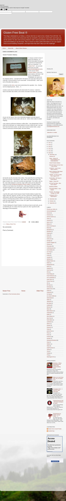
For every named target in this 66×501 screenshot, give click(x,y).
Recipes (49, 338)
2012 (49, 148)
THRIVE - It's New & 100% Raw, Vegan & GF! (55, 175)
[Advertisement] (23, 278)
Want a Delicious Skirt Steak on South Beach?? (55, 172)
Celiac (48, 235)
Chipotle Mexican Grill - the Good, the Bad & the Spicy (58, 402)
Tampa (48, 349)
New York (49, 318)
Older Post (40, 291)
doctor (48, 266)
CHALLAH (49, 238)
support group (50, 347)
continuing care (50, 248)
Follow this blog (55, 461)
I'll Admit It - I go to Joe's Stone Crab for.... (55, 169)
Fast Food (49, 270)
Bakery (8, 224)
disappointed (50, 264)
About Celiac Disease (21, 48)
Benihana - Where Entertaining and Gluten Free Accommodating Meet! (57, 366)
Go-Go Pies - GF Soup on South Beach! (55, 178)
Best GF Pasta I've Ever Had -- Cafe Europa (56, 165)
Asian (48, 218)
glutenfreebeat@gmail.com (35, 69)
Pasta (48, 329)
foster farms (49, 279)
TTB (48, 355)
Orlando (48, 325)
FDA (48, 272)
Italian (48, 299)
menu (13, 85)
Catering (49, 233)
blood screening (50, 225)
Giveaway (49, 286)
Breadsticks (49, 229)
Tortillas (48, 353)
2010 (49, 152)
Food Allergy (50, 273)
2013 (49, 146)
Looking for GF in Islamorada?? (53, 196)
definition (49, 259)
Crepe (48, 253)
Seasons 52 (52, 156)
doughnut (49, 268)
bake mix (49, 222)
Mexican (49, 307)
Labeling (49, 305)
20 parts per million (51, 209)
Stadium (49, 344)
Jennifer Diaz (51, 431)
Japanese (49, 301)
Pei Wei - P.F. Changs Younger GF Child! (54, 192)
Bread (48, 227)
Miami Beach (50, 310)
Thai (48, 351)
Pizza (48, 332)
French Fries (50, 281)
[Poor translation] (5, 9)
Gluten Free (31, 66)
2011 (49, 150)
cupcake (49, 257)
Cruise (48, 255)
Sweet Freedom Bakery (54, 162)
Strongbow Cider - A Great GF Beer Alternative (57, 390)
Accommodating (50, 211)
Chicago (49, 240)
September (52, 203)
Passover (49, 327)
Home (4, 48)
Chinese (49, 244)
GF (47, 283)
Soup (48, 342)
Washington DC (50, 356)
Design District (50, 260)
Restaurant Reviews (51, 340)
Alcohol (48, 213)
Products (49, 336)
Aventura (49, 220)
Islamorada (49, 297)
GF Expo (49, 285)
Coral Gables (50, 249)
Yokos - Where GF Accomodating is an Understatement (54, 159)
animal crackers (50, 216)
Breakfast (49, 231)
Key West (49, 303)
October (52, 201)
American (49, 214)
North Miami (49, 320)
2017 (49, 142)
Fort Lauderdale (50, 277)
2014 (49, 144)
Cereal (48, 237)
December (52, 154)
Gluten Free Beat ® (15, 32)
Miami (48, 308)
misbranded (49, 312)
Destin (48, 262)
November (52, 199)
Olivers (48, 323)
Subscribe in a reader (52, 132)
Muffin (48, 314)
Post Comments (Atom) (14, 294)
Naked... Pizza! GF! (53, 181)
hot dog (48, 294)
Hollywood (49, 292)
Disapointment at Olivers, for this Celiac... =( (57, 415)
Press (48, 334)
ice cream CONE (51, 296)
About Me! (10, 48)
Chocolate (49, 246)
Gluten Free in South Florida (54, 428)
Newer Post (6, 291)
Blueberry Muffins (53, 186)
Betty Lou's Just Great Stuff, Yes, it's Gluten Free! (58, 378)
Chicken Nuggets (51, 242)
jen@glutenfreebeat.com (53, 126)
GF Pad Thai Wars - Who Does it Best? (55, 184)
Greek (48, 290)
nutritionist (49, 321)
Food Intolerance (51, 275)
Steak (48, 345)
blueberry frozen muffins (21, 184)
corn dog (49, 251)
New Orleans (50, 316)
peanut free (49, 331)
